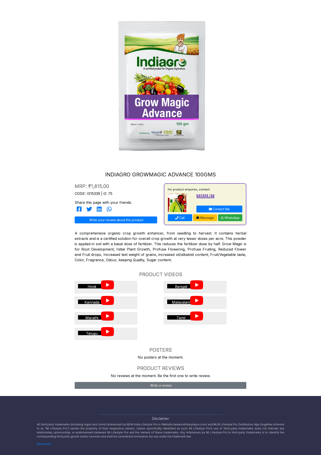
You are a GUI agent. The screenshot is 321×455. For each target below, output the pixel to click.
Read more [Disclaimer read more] (44, 444)
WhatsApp (230, 218)
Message (205, 218)
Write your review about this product (115, 220)
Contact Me (219, 209)
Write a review (160, 385)
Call (180, 218)
